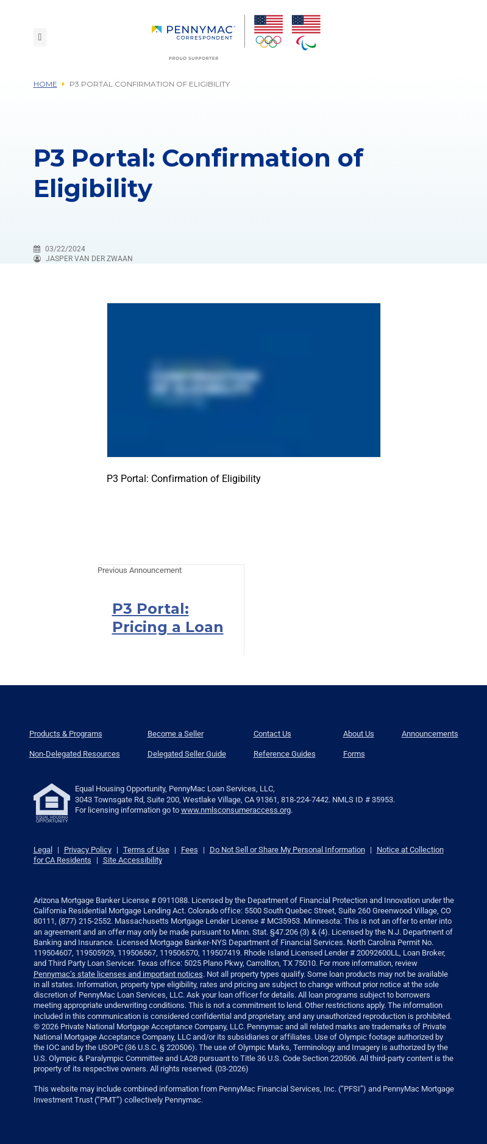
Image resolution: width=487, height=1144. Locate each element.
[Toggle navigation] (40, 37)
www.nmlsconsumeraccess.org (236, 810)
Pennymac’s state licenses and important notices (118, 974)
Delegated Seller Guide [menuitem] (187, 753)
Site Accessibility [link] (132, 860)
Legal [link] (43, 849)
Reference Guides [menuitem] (285, 753)
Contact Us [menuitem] (272, 733)
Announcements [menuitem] (430, 733)
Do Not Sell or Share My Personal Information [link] (287, 849)
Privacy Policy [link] (88, 849)
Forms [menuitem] (354, 753)
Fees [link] (189, 849)
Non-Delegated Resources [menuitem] (74, 753)
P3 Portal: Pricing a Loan (168, 618)
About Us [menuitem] (358, 733)
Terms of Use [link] (146, 849)
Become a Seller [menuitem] (176, 733)
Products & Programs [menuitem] (65, 733)
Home (45, 83)
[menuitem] (198, 37)
